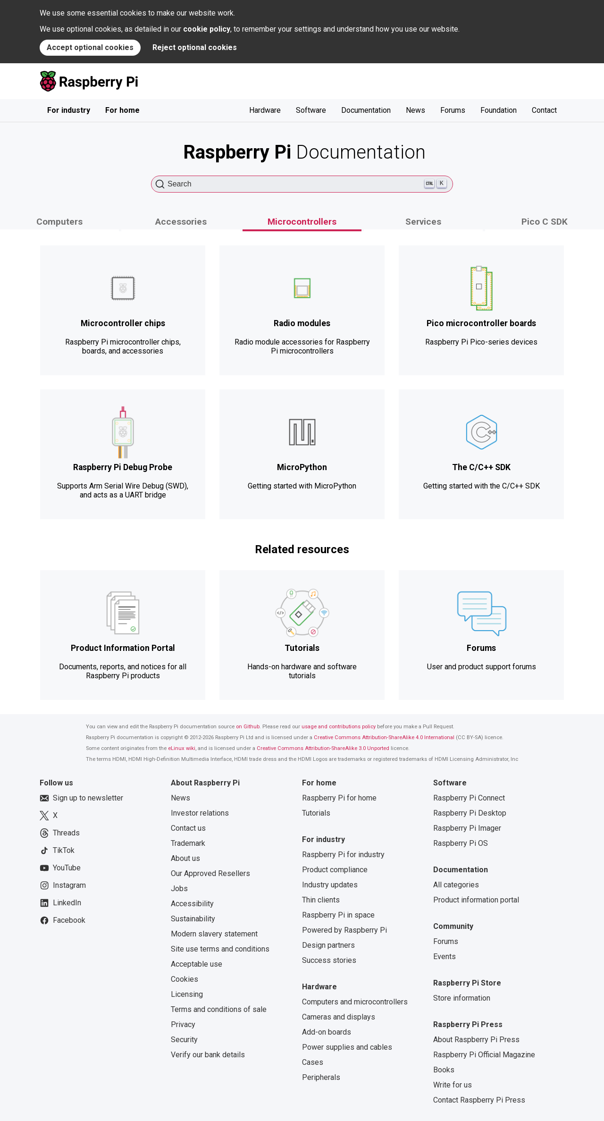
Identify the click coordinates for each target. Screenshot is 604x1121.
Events (444, 956)
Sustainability (193, 918)
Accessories (181, 221)
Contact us (188, 828)
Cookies (184, 979)
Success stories (329, 960)
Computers (59, 221)
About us (185, 858)
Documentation (366, 110)
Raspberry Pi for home (339, 797)
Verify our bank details (208, 1054)
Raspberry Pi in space (338, 914)
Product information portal (476, 899)
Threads (60, 833)
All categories (456, 884)
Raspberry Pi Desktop (469, 813)
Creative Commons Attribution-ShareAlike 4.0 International (384, 737)
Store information (461, 998)
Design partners (328, 945)
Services (423, 221)
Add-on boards (326, 1032)
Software (311, 110)
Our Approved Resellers (210, 873)
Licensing (187, 994)
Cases (312, 1062)
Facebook (62, 920)
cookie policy (206, 29)
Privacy (183, 1024)
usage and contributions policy (339, 727)
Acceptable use (196, 964)
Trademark (188, 843)
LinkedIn (60, 903)
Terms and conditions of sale (219, 1009)
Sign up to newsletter (81, 798)
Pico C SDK (544, 221)
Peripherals (321, 1077)
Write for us (452, 1084)
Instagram (63, 885)
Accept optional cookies (90, 47)
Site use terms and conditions (220, 948)
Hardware (265, 110)
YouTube (60, 868)
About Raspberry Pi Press (476, 1039)
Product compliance (335, 869)
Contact (544, 110)
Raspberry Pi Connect (469, 797)
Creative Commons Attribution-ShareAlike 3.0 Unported (323, 748)
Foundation (498, 110)
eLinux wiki (181, 748)
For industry (68, 110)
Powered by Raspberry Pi (344, 930)
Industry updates (330, 884)
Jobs (179, 888)
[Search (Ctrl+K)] (302, 184)
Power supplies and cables (347, 1047)
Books (443, 1069)
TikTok (57, 850)
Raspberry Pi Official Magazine (484, 1054)
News (415, 110)
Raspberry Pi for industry (343, 854)
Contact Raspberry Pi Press (479, 1100)
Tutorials (316, 813)
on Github (248, 727)
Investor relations (200, 813)
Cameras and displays (338, 1016)
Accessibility (192, 903)
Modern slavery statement (214, 933)
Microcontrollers (302, 221)
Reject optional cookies (194, 47)
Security (184, 1039)
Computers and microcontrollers (355, 1001)
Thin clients (321, 899)
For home (122, 110)
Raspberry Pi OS (460, 843)
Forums (452, 110)
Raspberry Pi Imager (467, 828)
